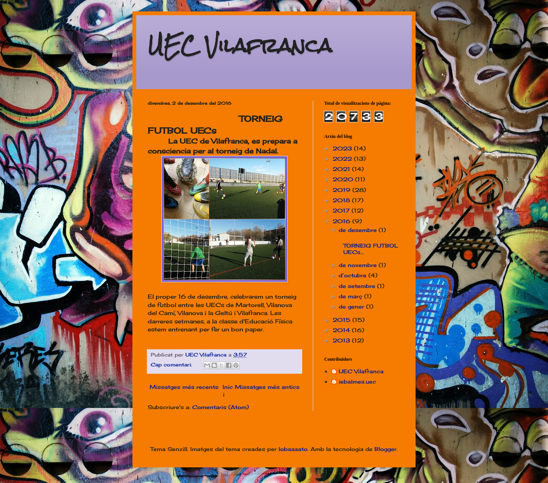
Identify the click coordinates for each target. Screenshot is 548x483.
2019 (342, 190)
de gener (352, 306)
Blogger (385, 449)
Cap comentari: (172, 365)
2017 (342, 210)
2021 (342, 169)
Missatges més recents (184, 387)
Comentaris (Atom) (220, 407)
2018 (342, 200)
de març (351, 296)
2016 (342, 221)
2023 (343, 148)
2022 (343, 158)
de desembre (359, 230)
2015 (342, 320)
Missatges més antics (267, 387)
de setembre (358, 286)
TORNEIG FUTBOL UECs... (368, 245)
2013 (342, 340)
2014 (342, 330)
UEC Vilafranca (240, 45)
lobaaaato (293, 449)
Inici (228, 391)
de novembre (359, 265)
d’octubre (353, 275)
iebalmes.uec (357, 382)
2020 (344, 179)
